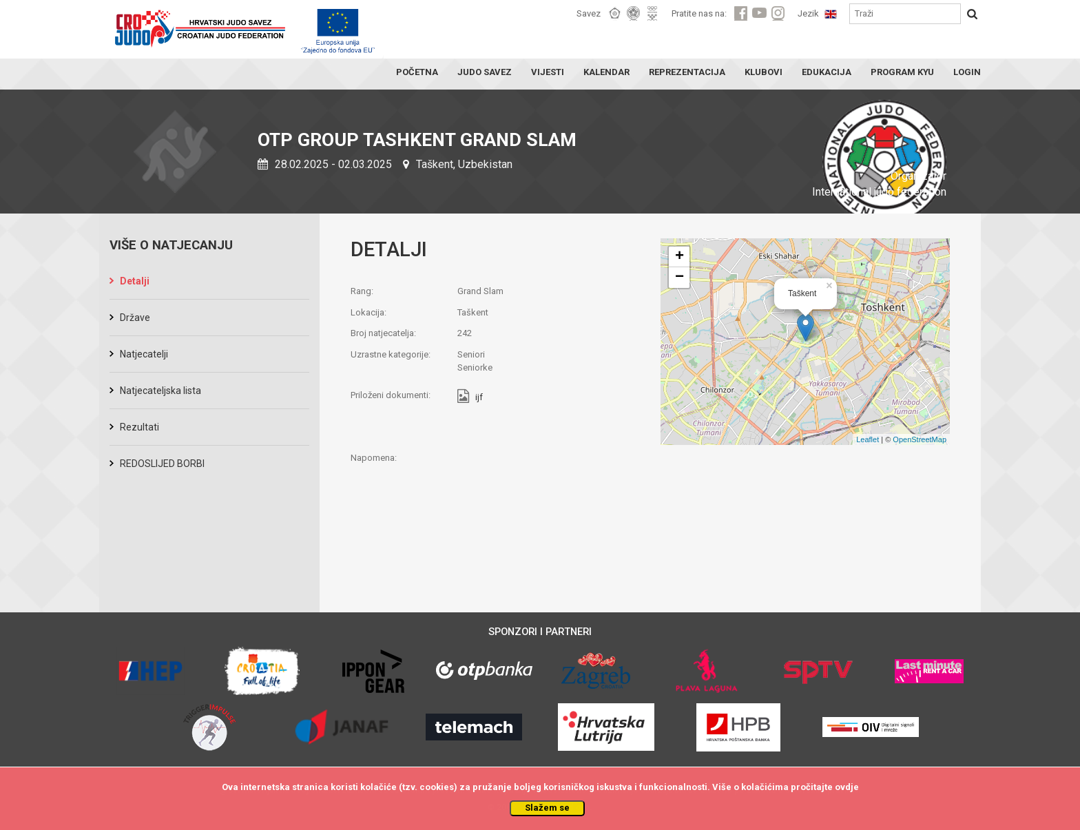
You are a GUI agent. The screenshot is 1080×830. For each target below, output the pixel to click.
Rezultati (139, 427)
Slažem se (547, 807)
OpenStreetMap (919, 439)
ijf (479, 398)
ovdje (847, 787)
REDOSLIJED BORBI (162, 463)
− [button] (679, 277)
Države (135, 317)
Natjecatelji (144, 354)
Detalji (134, 281)
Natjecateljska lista (160, 390)
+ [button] (679, 257)
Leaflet (867, 439)
